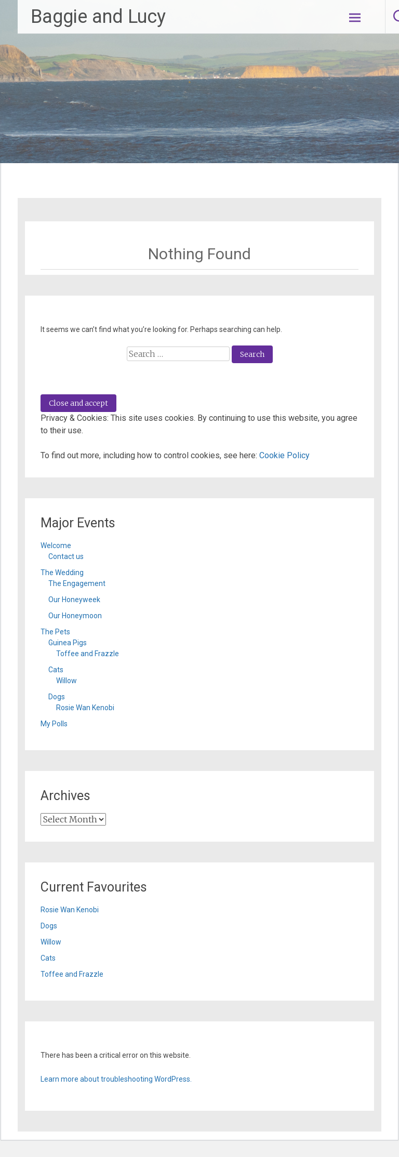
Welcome (56, 545)
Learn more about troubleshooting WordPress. (116, 1079)
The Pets (55, 632)
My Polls (54, 724)
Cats (55, 670)
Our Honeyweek (74, 599)
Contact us (66, 556)
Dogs (56, 697)
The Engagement (76, 583)
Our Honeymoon (75, 615)
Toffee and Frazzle (87, 653)
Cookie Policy (284, 455)
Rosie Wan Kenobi (85, 707)
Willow (66, 680)
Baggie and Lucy (98, 17)
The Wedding (62, 572)
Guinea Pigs (67, 643)
